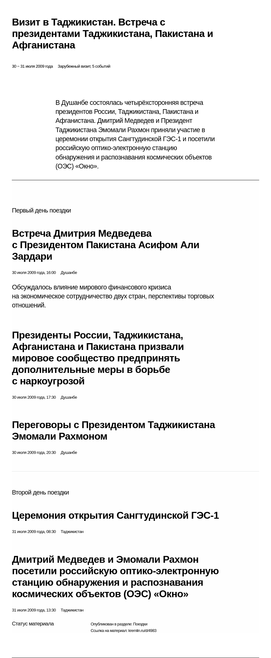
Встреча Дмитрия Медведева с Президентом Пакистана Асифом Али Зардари (105, 245)
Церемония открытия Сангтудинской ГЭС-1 (115, 515)
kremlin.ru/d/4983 (142, 630)
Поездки (140, 624)
